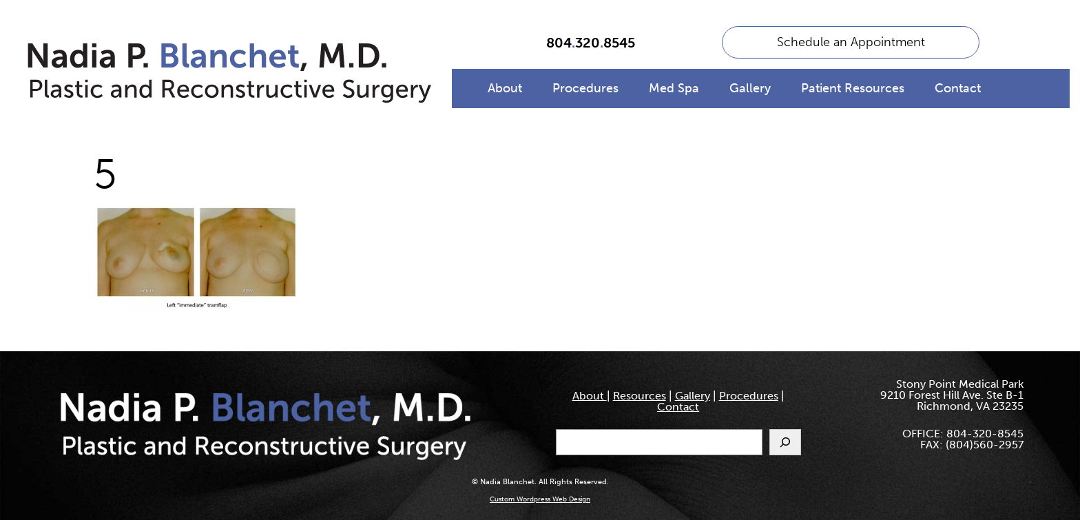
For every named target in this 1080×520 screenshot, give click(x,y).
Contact (958, 88)
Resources (639, 395)
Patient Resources (852, 88)
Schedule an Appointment (851, 42)
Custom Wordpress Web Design (540, 499)
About (505, 88)
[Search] (785, 442)
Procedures (585, 88)
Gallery (750, 88)
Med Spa (674, 88)
